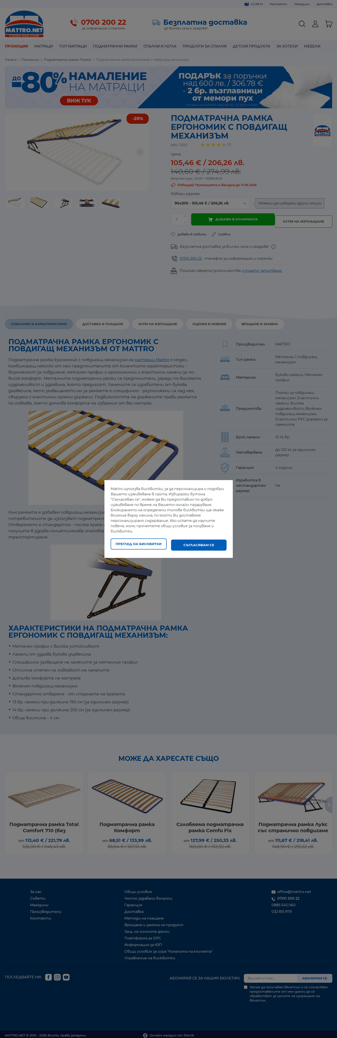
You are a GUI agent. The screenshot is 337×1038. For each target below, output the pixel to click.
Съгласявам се (198, 545)
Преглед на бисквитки (139, 545)
